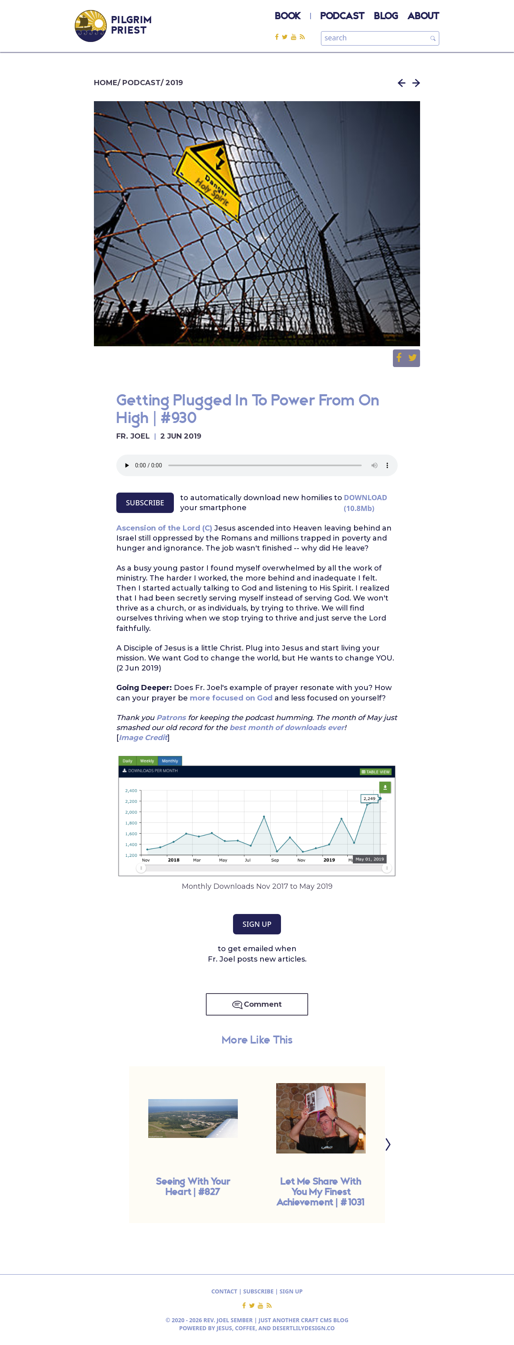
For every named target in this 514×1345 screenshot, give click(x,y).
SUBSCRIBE (145, 502)
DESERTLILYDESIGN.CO (304, 1328)
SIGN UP (257, 924)
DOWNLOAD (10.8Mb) (365, 503)
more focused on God (231, 698)
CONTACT (224, 1291)
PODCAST (343, 17)
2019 (174, 82)
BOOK (288, 17)
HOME (106, 82)
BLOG (386, 17)
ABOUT (423, 17)
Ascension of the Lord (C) (164, 528)
